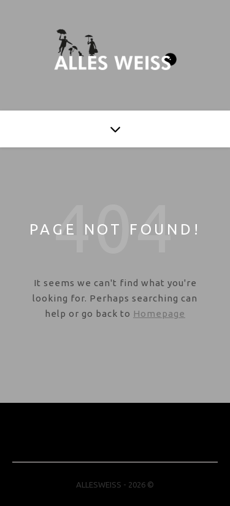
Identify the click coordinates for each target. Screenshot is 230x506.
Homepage (159, 313)
